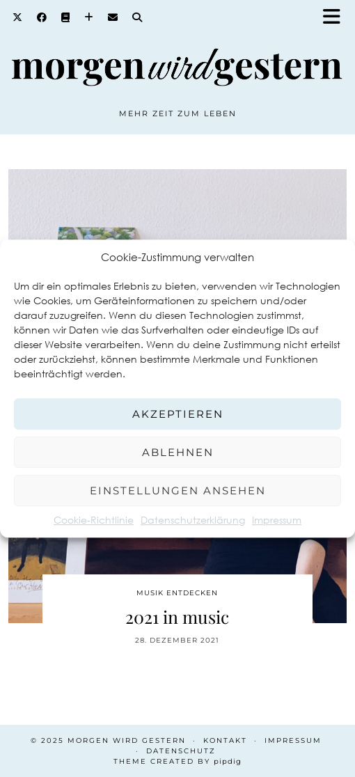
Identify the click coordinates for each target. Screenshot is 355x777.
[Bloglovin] (89, 17)
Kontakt (225, 740)
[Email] (113, 17)
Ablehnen (178, 452)
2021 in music (177, 616)
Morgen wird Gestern (127, 740)
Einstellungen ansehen (178, 490)
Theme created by (177, 761)
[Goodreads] (65, 17)
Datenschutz (181, 750)
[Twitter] (18, 17)
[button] (336, 17)
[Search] (137, 17)
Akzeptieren (177, 414)
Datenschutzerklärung (193, 520)
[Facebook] (42, 17)
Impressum (276, 520)
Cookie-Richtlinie (94, 520)
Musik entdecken (177, 592)
